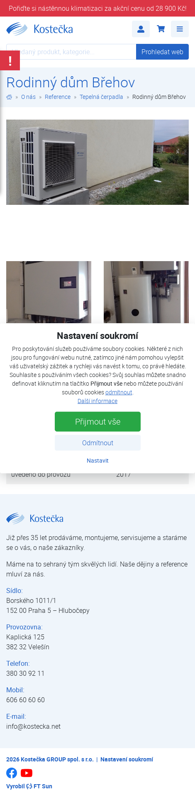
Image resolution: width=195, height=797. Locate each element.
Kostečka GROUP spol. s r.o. (57, 759)
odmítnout (118, 392)
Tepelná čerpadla (101, 97)
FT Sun (39, 786)
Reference (58, 97)
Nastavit (98, 460)
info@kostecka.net (33, 726)
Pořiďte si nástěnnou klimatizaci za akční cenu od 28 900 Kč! (98, 8)
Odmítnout (97, 442)
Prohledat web (162, 51)
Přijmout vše (97, 421)
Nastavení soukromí (126, 759)
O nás (28, 97)
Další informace (97, 401)
